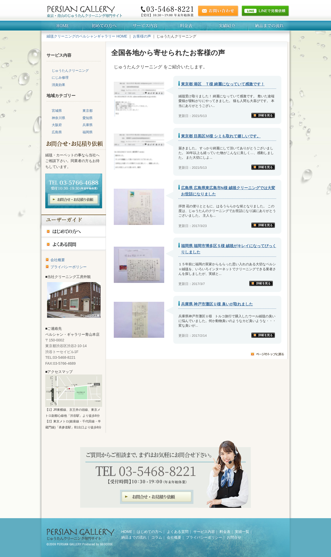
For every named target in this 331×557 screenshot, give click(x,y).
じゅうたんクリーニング (70, 70)
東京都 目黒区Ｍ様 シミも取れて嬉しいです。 (221, 136)
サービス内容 (204, 532)
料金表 (225, 532)
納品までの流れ (134, 537)
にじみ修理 (60, 77)
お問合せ (234, 537)
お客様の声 (142, 36)
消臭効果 (58, 85)
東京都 (87, 111)
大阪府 (57, 125)
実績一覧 (242, 532)
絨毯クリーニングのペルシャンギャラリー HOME (87, 36)
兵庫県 (87, 125)
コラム (156, 537)
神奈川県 (58, 118)
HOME (126, 532)
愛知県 (87, 118)
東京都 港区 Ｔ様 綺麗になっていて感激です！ (223, 84)
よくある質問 (178, 532)
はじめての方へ (149, 532)
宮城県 (57, 111)
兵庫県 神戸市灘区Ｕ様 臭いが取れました (217, 304)
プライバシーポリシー (68, 267)
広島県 (57, 132)
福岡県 (87, 132)
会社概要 (57, 260)
